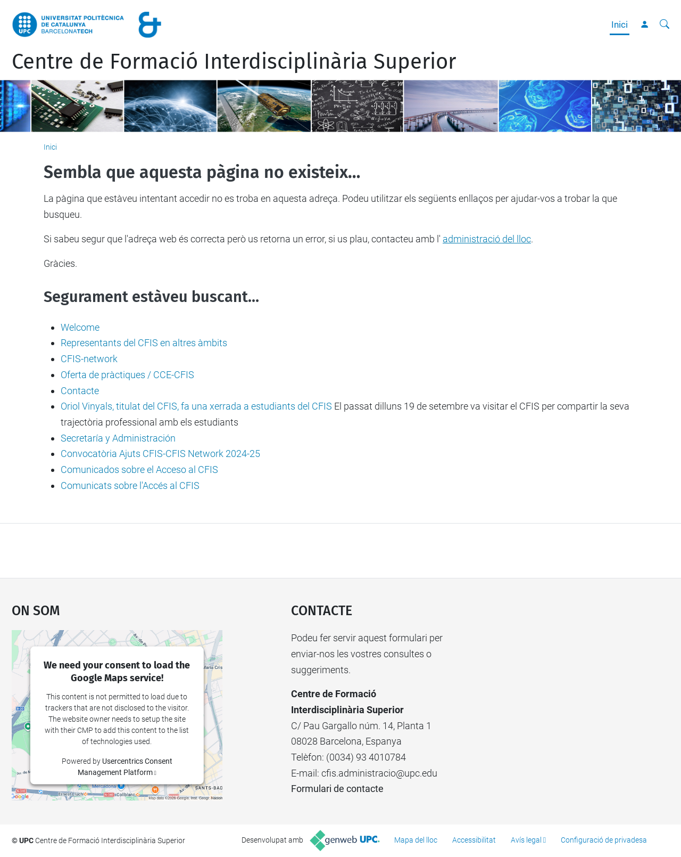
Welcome (80, 327)
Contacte (80, 390)
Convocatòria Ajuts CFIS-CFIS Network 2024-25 (160, 453)
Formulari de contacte (337, 788)
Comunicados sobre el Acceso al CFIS (139, 469)
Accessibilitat (474, 840)
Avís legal (526, 840)
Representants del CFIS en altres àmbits (144, 342)
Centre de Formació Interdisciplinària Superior (234, 62)
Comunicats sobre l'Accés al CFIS (130, 485)
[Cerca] (664, 24)
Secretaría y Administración (118, 438)
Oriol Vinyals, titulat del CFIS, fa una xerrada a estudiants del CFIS (196, 406)
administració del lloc (487, 238)
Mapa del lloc (415, 840)
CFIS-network (89, 358)
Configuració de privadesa (604, 840)
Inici (619, 24)
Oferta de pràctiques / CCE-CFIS (127, 374)
